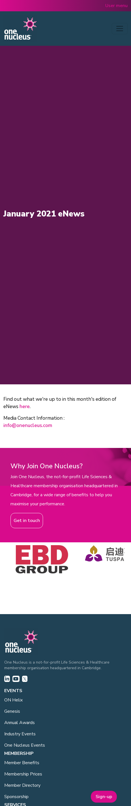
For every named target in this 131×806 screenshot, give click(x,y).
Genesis (12, 711)
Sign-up (104, 797)
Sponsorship (16, 797)
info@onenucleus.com (27, 425)
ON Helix (13, 700)
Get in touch (27, 520)
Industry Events (20, 734)
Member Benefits (21, 763)
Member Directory (22, 785)
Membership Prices (23, 774)
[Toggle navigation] (120, 28)
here (25, 406)
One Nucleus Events (24, 745)
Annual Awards (19, 723)
